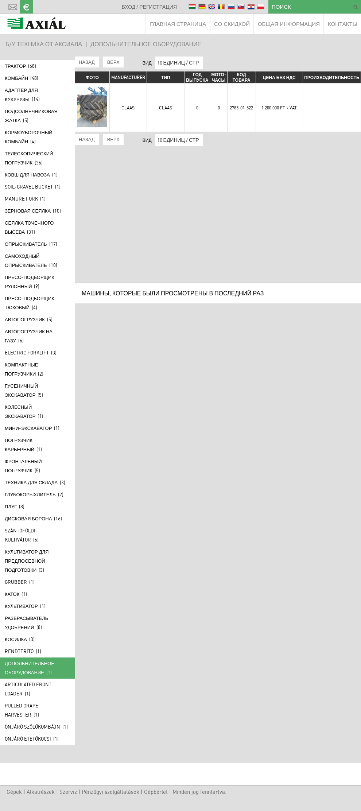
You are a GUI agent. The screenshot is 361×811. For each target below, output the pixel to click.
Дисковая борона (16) (33, 518)
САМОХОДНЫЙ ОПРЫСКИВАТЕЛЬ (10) (31, 260)
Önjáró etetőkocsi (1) (32, 739)
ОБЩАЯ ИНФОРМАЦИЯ (289, 23)
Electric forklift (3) (31, 353)
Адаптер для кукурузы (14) (22, 94)
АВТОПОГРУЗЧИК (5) (29, 319)
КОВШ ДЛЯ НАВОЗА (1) (31, 175)
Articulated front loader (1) (28, 689)
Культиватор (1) (25, 606)
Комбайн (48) (21, 78)
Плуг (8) (14, 506)
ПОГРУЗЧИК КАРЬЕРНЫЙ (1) (23, 444)
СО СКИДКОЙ (232, 23)
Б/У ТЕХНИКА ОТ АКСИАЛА (43, 44)
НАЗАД (87, 62)
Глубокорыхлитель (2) (34, 494)
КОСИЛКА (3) (20, 639)
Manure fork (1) (25, 199)
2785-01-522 (241, 107)
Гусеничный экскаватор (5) (24, 390)
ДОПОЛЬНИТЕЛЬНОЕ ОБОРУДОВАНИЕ (145, 44)
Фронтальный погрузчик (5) (23, 465)
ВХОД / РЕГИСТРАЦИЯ (149, 7)
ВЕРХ (113, 62)
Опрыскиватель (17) (31, 244)
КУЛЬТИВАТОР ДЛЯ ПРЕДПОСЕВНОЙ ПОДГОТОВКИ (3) (26, 561)
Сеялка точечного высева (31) (29, 227)
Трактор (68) (20, 66)
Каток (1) (16, 594)
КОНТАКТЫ (342, 23)
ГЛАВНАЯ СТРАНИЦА (178, 23)
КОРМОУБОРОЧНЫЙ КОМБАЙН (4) (29, 136)
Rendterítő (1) (23, 651)
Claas (128, 107)
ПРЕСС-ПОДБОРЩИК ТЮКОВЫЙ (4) (29, 302)
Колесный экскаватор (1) (24, 411)
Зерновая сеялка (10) (33, 211)
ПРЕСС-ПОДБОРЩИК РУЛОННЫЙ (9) (29, 281)
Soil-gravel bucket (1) (33, 187)
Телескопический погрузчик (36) (29, 158)
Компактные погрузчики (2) (24, 369)
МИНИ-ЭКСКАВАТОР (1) (32, 428)
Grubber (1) (20, 582)
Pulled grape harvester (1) (22, 710)
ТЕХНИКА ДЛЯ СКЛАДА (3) (35, 482)
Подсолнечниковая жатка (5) (31, 115)
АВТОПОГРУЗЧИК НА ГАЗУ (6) (29, 336)
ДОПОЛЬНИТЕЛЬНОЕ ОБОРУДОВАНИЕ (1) (29, 667)
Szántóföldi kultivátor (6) (22, 535)
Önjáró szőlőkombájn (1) (36, 727)
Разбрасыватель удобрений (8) (26, 622)
